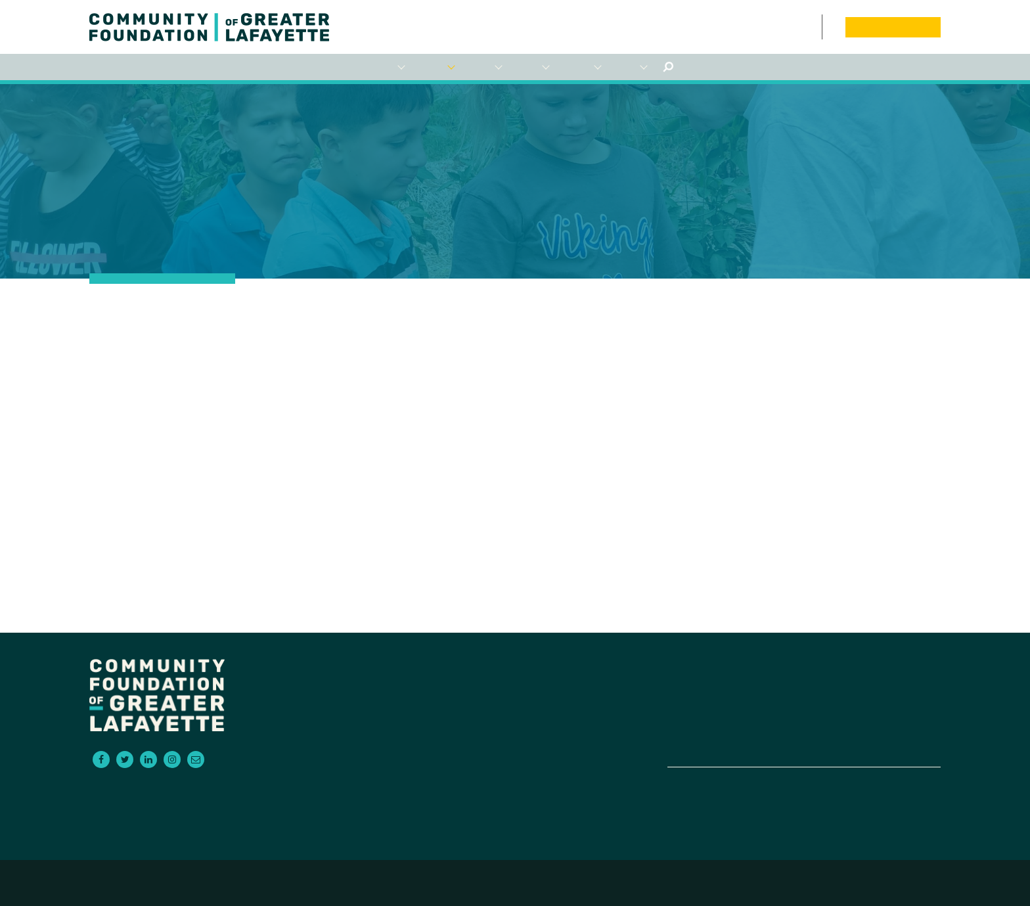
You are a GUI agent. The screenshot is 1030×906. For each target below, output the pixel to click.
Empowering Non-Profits (731, 730)
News (787, 27)
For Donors (386, 67)
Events (799, 27)
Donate (876, 714)
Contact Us (814, 27)
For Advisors (482, 67)
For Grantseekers (433, 67)
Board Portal (831, 27)
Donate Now (892, 27)
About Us (629, 67)
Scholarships (530, 67)
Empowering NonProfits (580, 67)
